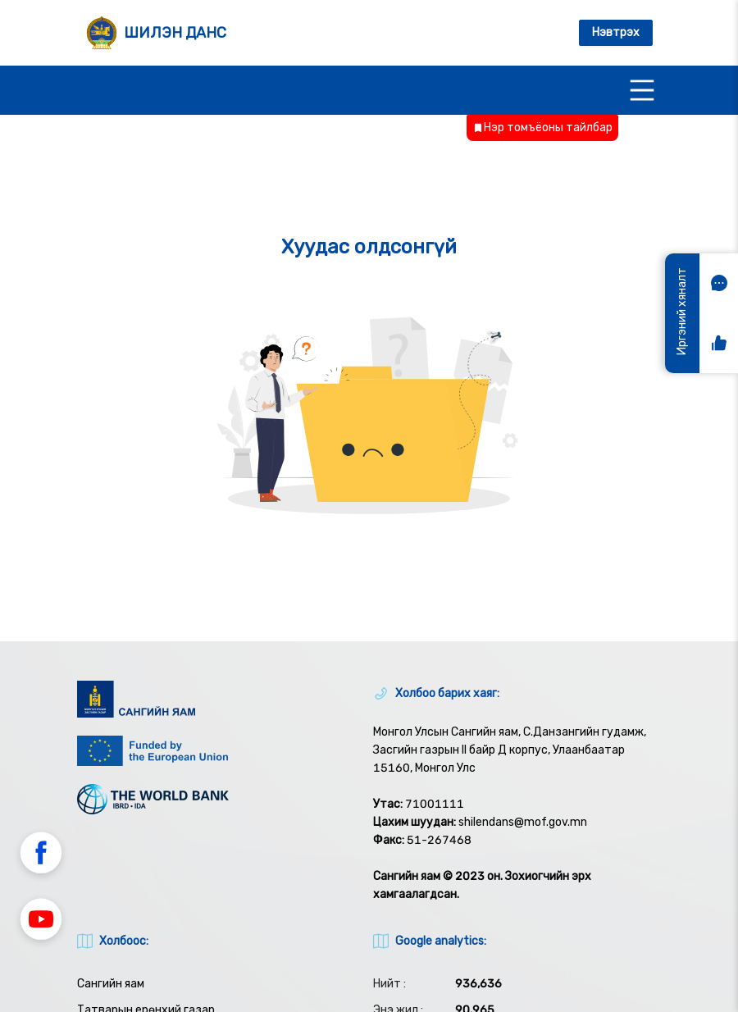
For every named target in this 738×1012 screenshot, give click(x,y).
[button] (41, 855)
